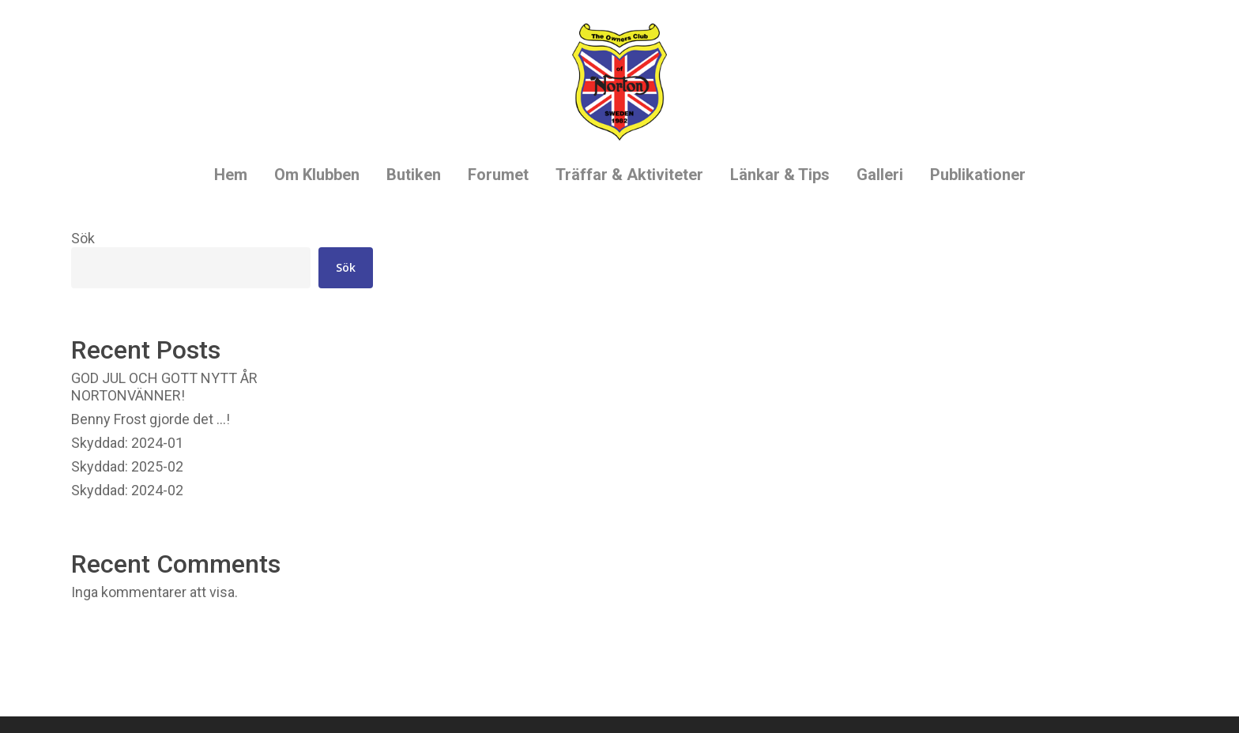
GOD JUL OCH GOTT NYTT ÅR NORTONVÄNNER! (164, 387)
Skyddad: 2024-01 (127, 442)
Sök (83, 238)
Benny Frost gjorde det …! (150, 419)
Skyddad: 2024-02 (127, 490)
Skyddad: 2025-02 (127, 466)
